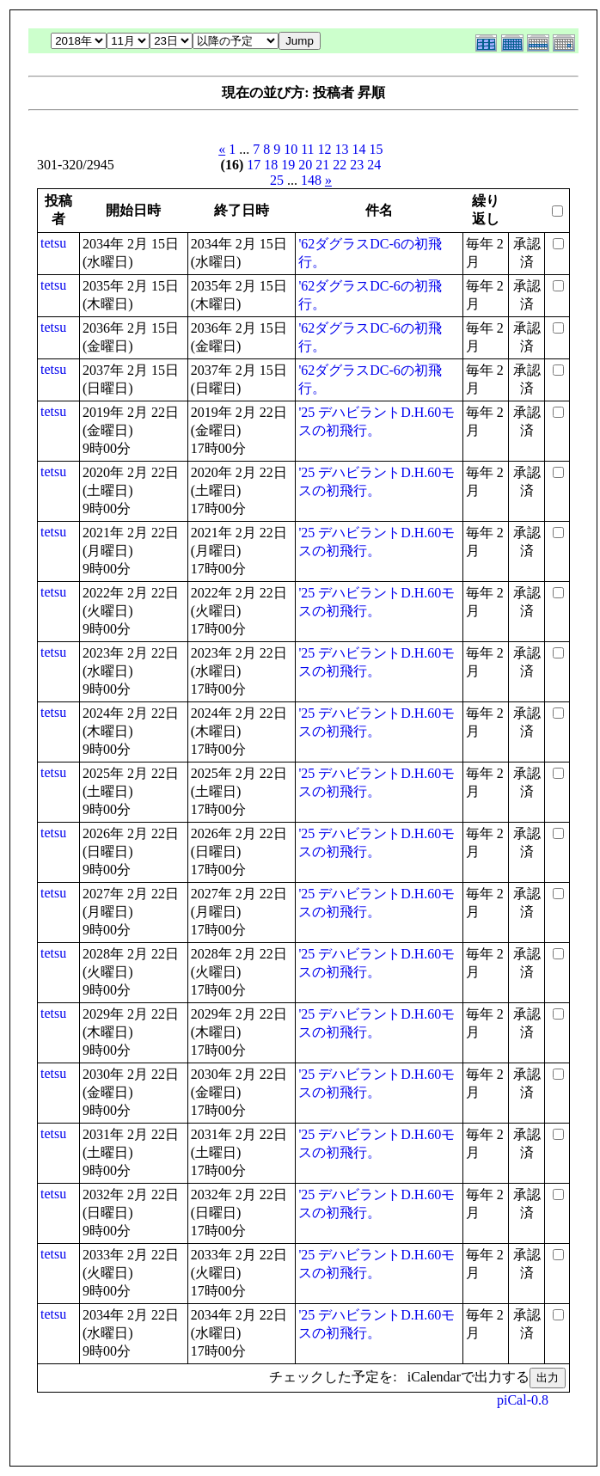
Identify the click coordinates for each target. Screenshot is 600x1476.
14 (359, 149)
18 (271, 164)
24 (374, 164)
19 (288, 164)
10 (290, 149)
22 (339, 164)
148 (311, 180)
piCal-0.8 (522, 1400)
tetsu (53, 243)
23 (357, 164)
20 (305, 164)
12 (325, 149)
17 (253, 164)
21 (322, 164)
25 (277, 180)
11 (307, 149)
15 (376, 149)
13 (342, 149)
